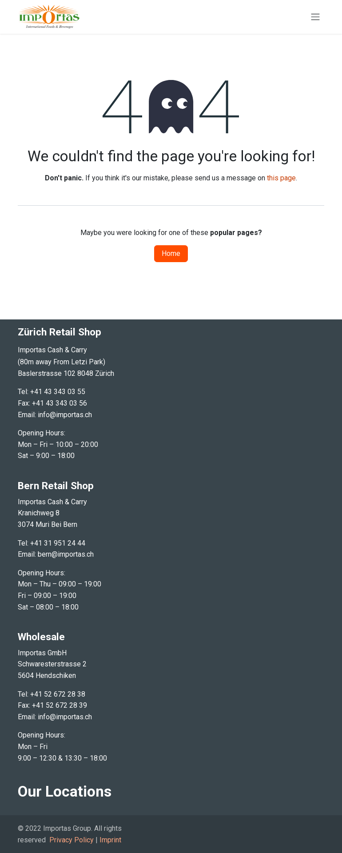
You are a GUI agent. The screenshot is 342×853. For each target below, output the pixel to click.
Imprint (110, 840)
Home (171, 253)
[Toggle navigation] (315, 17)
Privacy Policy (71, 840)
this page (281, 178)
